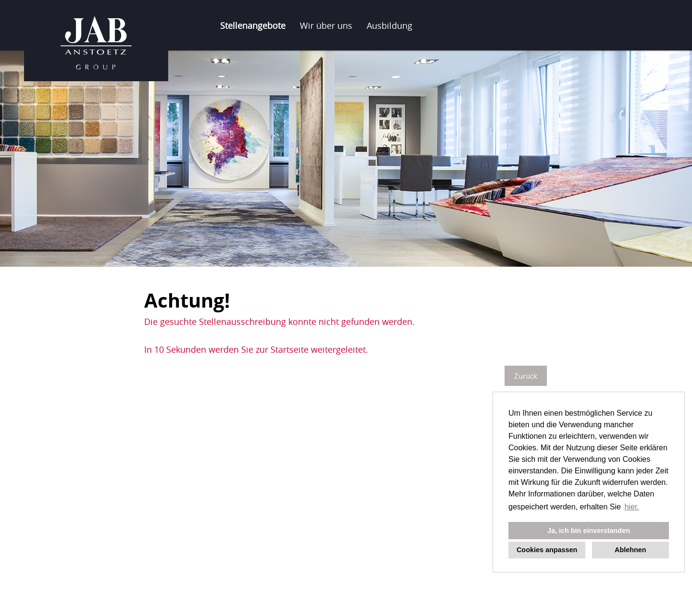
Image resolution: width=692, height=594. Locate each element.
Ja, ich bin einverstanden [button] (588, 530)
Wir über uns (326, 25)
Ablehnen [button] (630, 550)
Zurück (525, 376)
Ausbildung (389, 25)
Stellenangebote (252, 25)
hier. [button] (632, 507)
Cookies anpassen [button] (547, 550)
